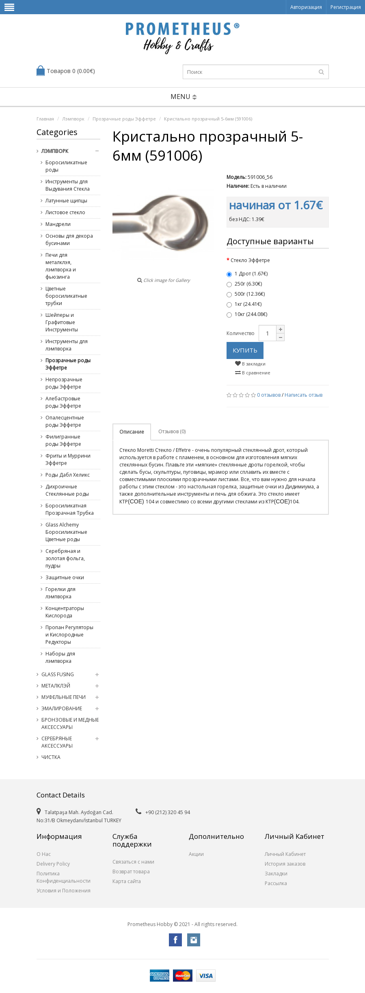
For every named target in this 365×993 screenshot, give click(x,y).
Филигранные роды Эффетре (63, 440)
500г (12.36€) (246, 293)
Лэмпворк (73, 119)
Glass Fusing (57, 674)
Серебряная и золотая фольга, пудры (65, 558)
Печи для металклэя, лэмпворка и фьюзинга (60, 265)
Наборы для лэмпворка (60, 657)
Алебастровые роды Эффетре (63, 402)
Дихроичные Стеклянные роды (67, 490)
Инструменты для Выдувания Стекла (67, 185)
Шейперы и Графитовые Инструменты (61, 322)
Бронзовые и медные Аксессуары (70, 723)
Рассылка (276, 883)
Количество (241, 333)
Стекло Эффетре (250, 260)
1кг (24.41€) (244, 304)
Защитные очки (64, 577)
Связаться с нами (133, 861)
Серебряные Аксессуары (57, 742)
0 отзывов (269, 394)
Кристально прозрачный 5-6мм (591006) (208, 119)
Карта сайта (126, 881)
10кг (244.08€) (247, 314)
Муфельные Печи (63, 697)
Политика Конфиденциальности (64, 877)
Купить (245, 350)
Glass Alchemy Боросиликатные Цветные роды (66, 532)
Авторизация (306, 7)
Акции (196, 854)
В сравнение (252, 373)
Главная (45, 119)
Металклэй (55, 685)
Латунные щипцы (66, 200)
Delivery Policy (53, 863)
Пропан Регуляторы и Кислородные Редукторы (69, 634)
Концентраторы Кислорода (64, 612)
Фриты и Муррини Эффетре (68, 459)
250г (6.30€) (244, 283)
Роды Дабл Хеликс (67, 474)
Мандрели (58, 224)
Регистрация (345, 7)
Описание (131, 431)
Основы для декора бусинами (69, 239)
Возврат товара (131, 871)
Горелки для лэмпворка (60, 593)
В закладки (250, 364)
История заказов (285, 863)
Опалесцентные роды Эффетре (64, 421)
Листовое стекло (65, 212)
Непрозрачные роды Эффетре (63, 383)
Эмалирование (61, 708)
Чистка (50, 757)
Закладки (276, 873)
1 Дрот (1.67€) (247, 273)
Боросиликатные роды (66, 166)
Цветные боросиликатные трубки (66, 296)
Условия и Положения (64, 890)
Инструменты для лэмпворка (66, 345)
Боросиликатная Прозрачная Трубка (69, 509)
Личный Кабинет (285, 854)
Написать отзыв (303, 394)
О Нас (44, 854)
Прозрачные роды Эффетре (124, 119)
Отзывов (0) (172, 431)
